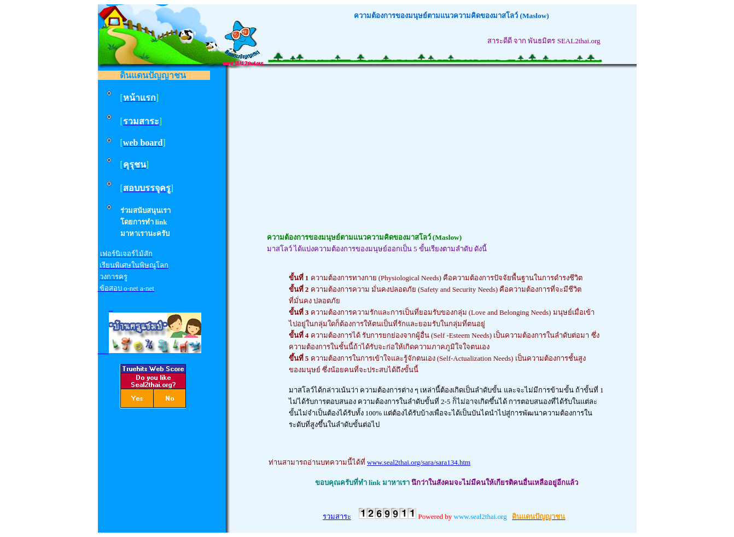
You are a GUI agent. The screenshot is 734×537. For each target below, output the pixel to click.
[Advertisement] (447, 155)
